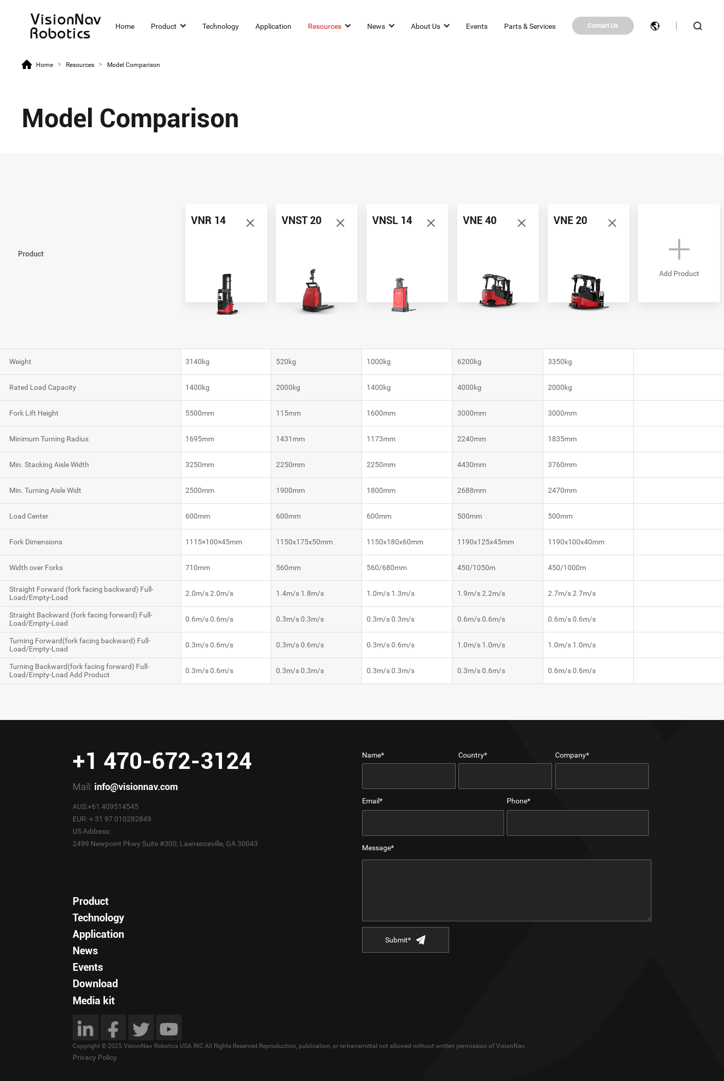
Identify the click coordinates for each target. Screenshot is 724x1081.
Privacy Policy (95, 1057)
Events (477, 26)
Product (164, 26)
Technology (220, 26)
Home (124, 26)
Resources (324, 26)
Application (273, 26)
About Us (425, 26)
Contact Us (603, 25)
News (376, 26)
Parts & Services (530, 26)
